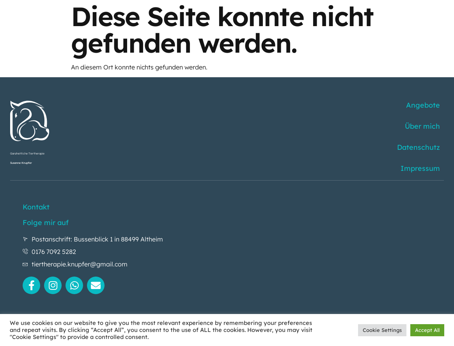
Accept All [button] (427, 330)
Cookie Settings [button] (382, 330)
